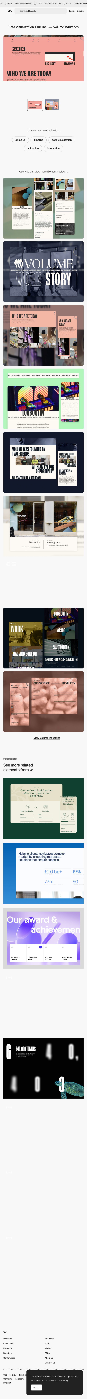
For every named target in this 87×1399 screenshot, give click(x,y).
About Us (49, 1358)
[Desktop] (43, 271)
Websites (7, 1338)
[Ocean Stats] (43, 1068)
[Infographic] (43, 1263)
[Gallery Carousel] (43, 335)
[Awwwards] (10, 11)
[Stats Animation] (43, 1133)
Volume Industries (66, 27)
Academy (49, 1338)
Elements (7, 1348)
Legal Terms (24, 1375)
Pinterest (7, 1383)
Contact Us (50, 1362)
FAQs (47, 1353)
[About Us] (43, 462)
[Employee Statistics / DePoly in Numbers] (43, 1198)
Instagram (19, 1379)
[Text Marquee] (43, 399)
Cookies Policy (9, 1375)
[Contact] (43, 701)
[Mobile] (43, 208)
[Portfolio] (43, 638)
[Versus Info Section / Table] (43, 808)
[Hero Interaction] (43, 582)
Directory (7, 1353)
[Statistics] (43, 873)
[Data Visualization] (43, 1003)
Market (48, 1348)
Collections (8, 1343)
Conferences (9, 1358)
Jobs (47, 1343)
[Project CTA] (43, 526)
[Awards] (43, 938)
